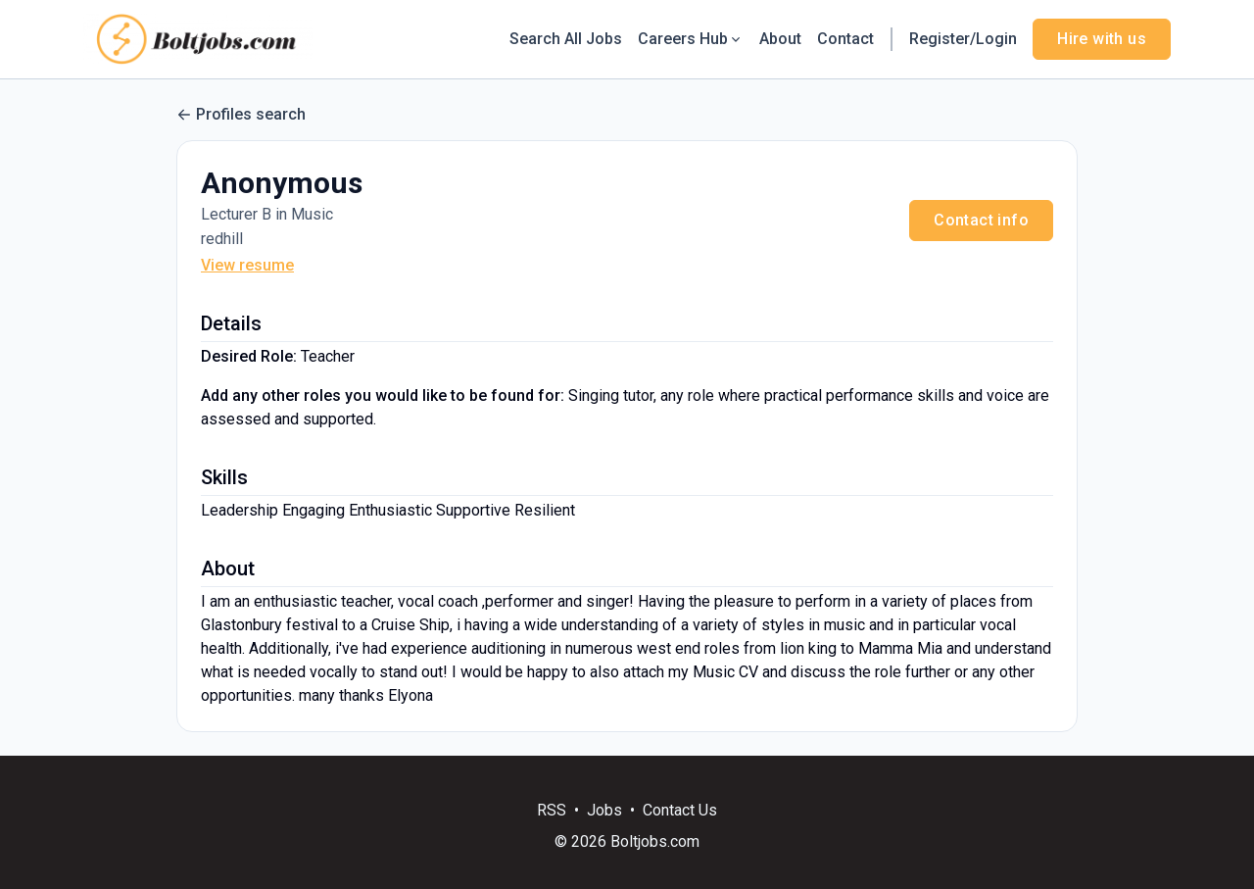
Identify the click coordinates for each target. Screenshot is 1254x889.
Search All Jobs (565, 38)
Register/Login (963, 38)
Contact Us (680, 810)
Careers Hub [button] (691, 38)
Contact (845, 38)
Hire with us (1101, 38)
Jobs (604, 810)
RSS (551, 810)
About (780, 38)
